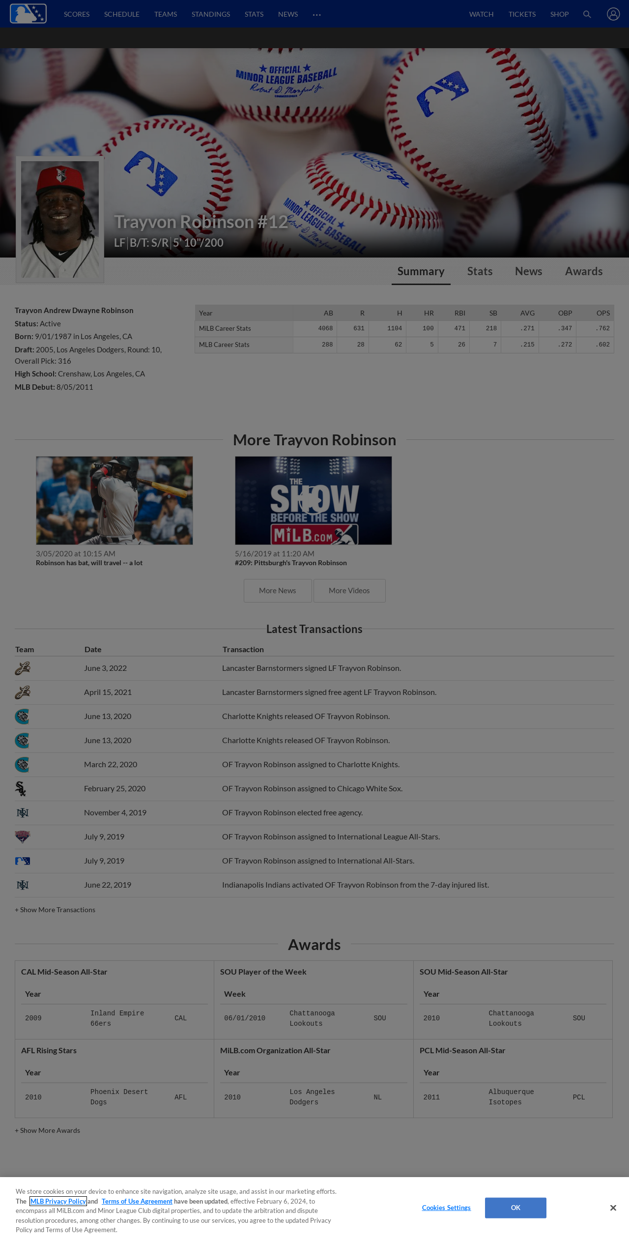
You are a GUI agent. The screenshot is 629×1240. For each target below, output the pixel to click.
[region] (314, 1208)
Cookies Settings (446, 1207)
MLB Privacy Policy (58, 1201)
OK (515, 1207)
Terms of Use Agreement (137, 1201)
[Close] (613, 1208)
